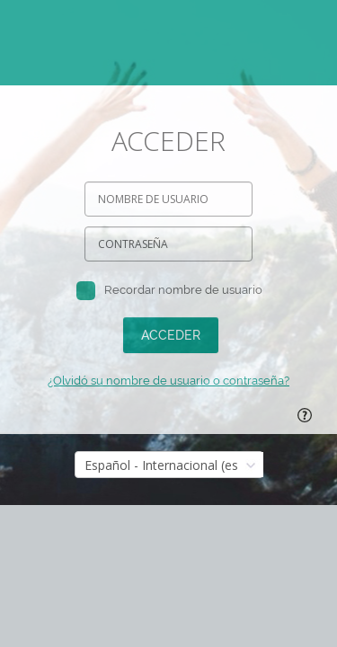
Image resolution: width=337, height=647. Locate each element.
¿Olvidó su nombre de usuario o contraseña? (168, 380)
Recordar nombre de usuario (183, 290)
